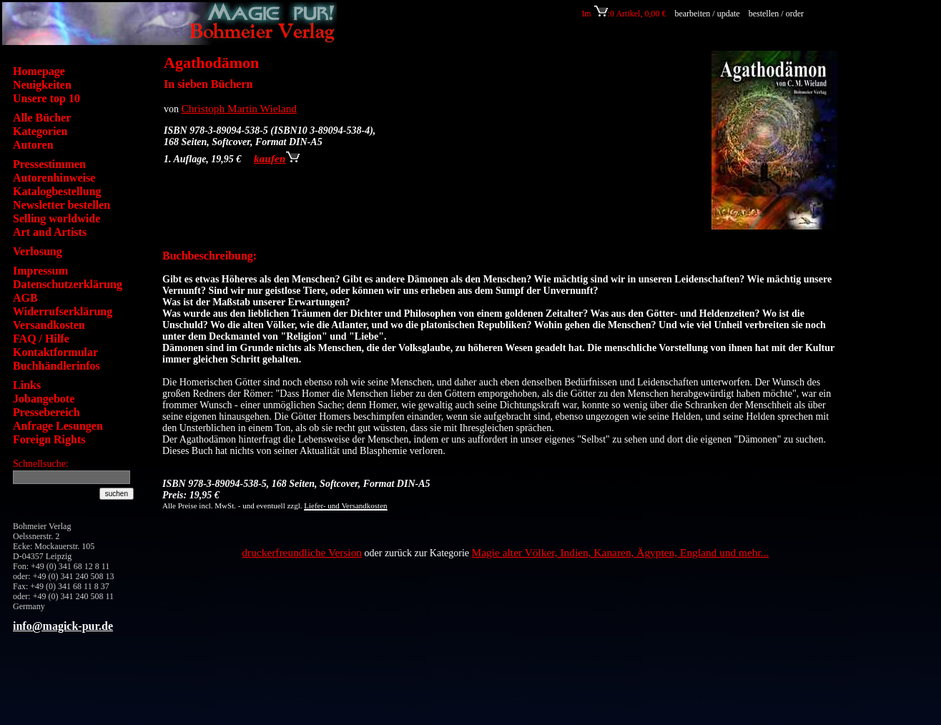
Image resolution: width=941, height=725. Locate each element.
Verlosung (37, 251)
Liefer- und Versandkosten (345, 505)
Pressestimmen (49, 164)
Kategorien (40, 131)
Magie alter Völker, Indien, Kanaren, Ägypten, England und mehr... (620, 552)
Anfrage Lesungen (58, 426)
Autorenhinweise (54, 178)
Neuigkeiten (42, 85)
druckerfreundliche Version (302, 552)
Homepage (39, 71)
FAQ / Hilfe (41, 338)
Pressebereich (46, 412)
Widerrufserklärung (62, 311)
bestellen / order (777, 14)
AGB (25, 298)
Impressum (40, 271)
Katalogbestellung (57, 191)
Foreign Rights (49, 439)
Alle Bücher (42, 118)
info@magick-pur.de (63, 626)
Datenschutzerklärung (67, 284)
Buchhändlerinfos (56, 366)
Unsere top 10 (46, 98)
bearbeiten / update (706, 14)
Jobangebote (43, 399)
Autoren (33, 145)
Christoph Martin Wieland (239, 108)
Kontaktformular (55, 352)
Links (27, 385)
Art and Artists (50, 232)
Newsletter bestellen (61, 205)
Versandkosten (49, 325)
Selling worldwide (56, 218)
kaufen (277, 158)
